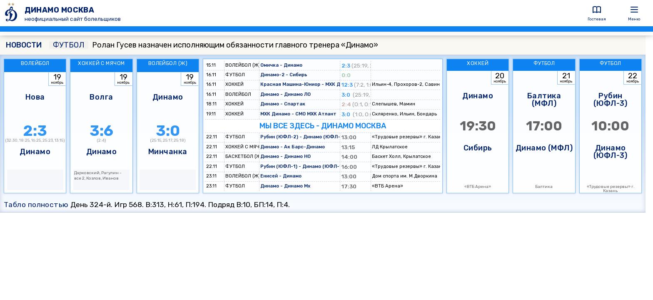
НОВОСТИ (24, 45)
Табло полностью (36, 204)
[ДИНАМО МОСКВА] (12, 13)
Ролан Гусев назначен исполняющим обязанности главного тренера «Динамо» (213, 45)
